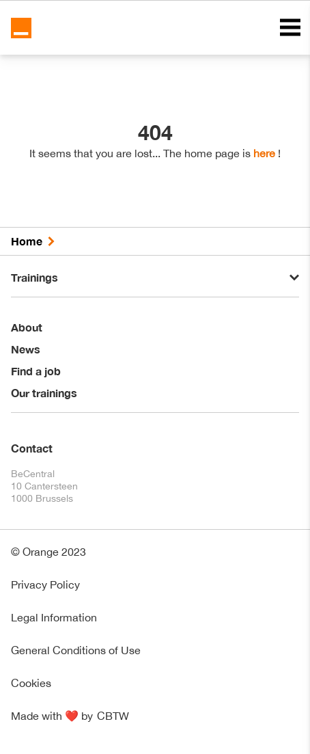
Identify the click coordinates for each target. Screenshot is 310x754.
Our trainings (44, 392)
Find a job (36, 370)
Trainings (34, 277)
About (26, 327)
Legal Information (54, 617)
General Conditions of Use (76, 650)
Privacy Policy (45, 584)
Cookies (31, 683)
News (25, 348)
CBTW (113, 716)
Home (26, 240)
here (264, 153)
